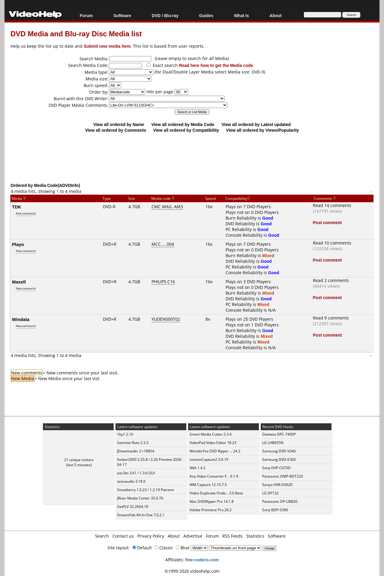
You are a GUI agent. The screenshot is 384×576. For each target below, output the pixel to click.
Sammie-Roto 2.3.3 (132, 442)
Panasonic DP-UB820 (280, 501)
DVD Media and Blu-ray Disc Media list (76, 33)
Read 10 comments (332, 243)
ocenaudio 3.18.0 (131, 481)
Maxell (19, 282)
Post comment (327, 222)
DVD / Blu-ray (165, 15)
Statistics (255, 536)
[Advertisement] (192, 158)
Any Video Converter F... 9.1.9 (214, 476)
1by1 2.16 (125, 434)
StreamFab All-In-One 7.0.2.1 (141, 515)
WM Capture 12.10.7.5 (208, 484)
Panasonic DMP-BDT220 (282, 476)
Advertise (192, 536)
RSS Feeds (232, 536)
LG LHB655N (273, 442)
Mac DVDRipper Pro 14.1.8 (212, 501)
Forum (86, 15)
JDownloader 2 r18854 (135, 451)
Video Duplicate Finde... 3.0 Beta (216, 493)
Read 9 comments (331, 318)
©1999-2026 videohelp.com (192, 571)
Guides (206, 15)
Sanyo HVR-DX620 (277, 484)
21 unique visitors (79, 459)
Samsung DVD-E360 (279, 459)
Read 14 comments (332, 205)
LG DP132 (270, 493)
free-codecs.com (201, 559)
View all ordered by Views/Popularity (262, 130)
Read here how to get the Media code (216, 65)
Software (122, 15)
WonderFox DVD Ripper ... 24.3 (215, 451)
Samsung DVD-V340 (279, 451)
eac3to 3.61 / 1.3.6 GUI (136, 473)
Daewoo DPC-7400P (279, 434)
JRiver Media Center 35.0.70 (140, 498)
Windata (20, 319)
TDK (16, 207)
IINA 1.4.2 (198, 467)
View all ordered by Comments (115, 130)
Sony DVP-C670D (276, 467)
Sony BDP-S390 (275, 509)
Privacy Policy (150, 536)
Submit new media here (107, 46)
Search (102, 536)
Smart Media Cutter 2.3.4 (211, 434)
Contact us (123, 536)
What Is (241, 15)
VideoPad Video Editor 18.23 (213, 442)
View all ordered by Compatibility (186, 130)
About (275, 15)
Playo (18, 244)
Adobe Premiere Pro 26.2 (211, 509)
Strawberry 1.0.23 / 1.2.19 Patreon (145, 489)
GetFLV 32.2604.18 (132, 506)
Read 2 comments (331, 280)
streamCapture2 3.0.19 (209, 459)
